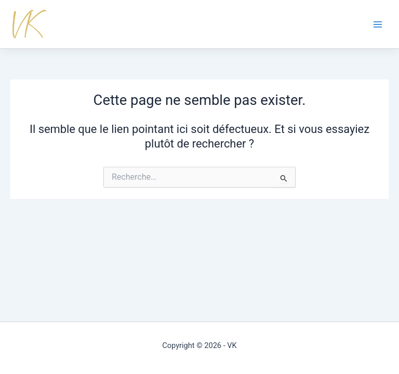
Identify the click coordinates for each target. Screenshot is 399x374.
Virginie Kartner (32, 24)
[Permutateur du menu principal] (378, 24)
